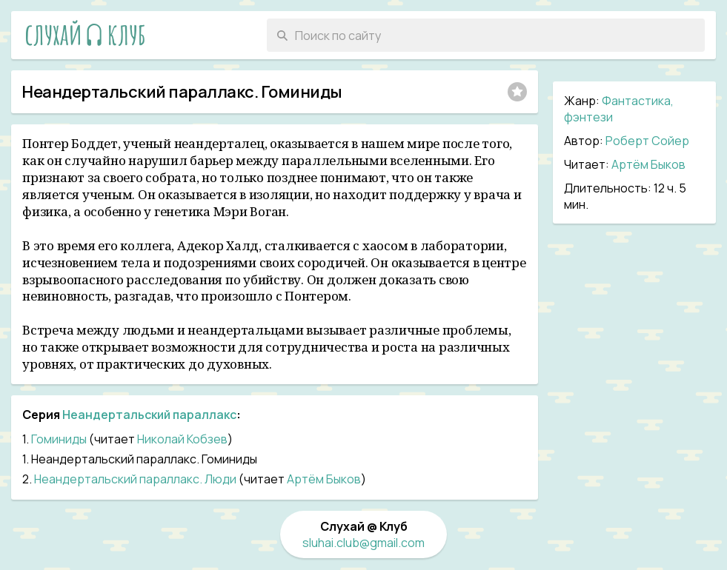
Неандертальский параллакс (149, 414)
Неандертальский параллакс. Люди (135, 479)
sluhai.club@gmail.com (363, 542)
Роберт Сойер (647, 141)
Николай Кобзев (182, 439)
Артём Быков (648, 164)
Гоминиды (59, 439)
